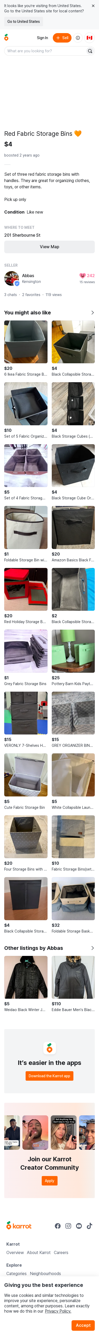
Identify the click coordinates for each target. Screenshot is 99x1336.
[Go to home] (6, 38)
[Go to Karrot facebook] (58, 1226)
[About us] (78, 38)
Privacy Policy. (58, 1311)
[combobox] (45, 51)
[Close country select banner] (93, 5)
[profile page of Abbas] (11, 278)
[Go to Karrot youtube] (79, 1226)
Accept (83, 1325)
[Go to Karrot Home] (18, 1226)
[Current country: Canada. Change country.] (89, 38)
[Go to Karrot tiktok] (89, 1226)
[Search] (90, 51)
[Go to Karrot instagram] (68, 1226)
